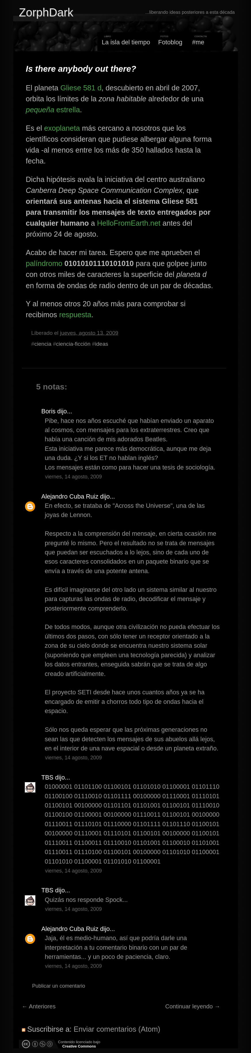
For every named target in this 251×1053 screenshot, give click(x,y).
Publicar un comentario (58, 986)
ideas (101, 344)
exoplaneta (62, 128)
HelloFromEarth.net (129, 223)
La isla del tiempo (126, 42)
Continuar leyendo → (192, 1006)
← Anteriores (39, 1006)
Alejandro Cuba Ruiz (69, 496)
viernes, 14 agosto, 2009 (73, 477)
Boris (48, 411)
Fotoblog (170, 42)
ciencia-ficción (73, 344)
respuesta (75, 315)
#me (198, 42)
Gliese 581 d (81, 88)
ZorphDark (46, 12)
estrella (53, 110)
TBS (47, 777)
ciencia (42, 344)
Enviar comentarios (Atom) (117, 1029)
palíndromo (44, 263)
